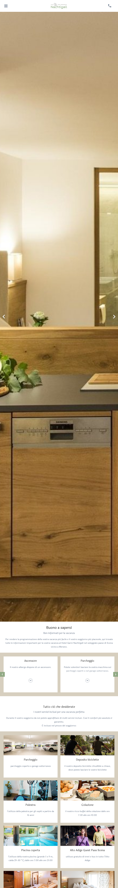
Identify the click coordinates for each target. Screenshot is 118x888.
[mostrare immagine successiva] (114, 317)
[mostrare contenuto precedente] (2, 674)
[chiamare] (110, 6)
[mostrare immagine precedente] (4, 317)
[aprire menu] (6, 6)
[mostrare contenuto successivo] (115, 674)
